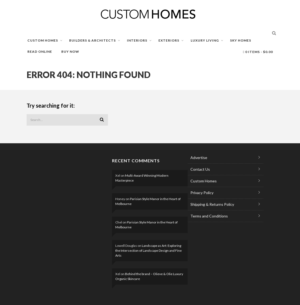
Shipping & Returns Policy (212, 204)
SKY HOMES (240, 40)
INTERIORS (137, 40)
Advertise (198, 157)
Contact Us (200, 169)
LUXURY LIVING (205, 40)
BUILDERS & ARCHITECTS (92, 40)
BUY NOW (70, 51)
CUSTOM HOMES (42, 40)
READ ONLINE (39, 51)
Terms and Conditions (209, 216)
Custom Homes (203, 181)
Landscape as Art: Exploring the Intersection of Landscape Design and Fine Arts (148, 250)
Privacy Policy (201, 192)
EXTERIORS (168, 40)
